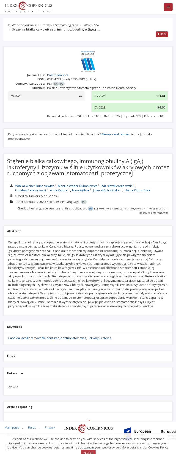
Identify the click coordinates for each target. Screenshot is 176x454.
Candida (14, 338)
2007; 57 (91, 25)
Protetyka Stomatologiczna (59, 25)
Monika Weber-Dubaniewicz (34, 186)
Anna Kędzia (58, 190)
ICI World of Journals (22, 25)
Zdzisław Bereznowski (116, 186)
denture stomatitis (73, 338)
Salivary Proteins (99, 338)
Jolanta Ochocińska (106, 190)
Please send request (116, 134)
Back (162, 34)
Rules (32, 427)
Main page (12, 427)
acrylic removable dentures (40, 338)
